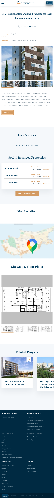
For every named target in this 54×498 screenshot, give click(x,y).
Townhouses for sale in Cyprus (35, 426)
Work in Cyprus (31, 440)
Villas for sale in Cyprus (33, 423)
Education (4, 480)
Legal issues (4, 440)
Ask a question (31, 468)
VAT (2, 443)
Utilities (3, 452)
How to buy (4, 437)
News (3, 489)
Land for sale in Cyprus (33, 429)
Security (3, 477)
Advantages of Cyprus (7, 465)
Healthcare (4, 483)
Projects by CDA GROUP (8, 417)
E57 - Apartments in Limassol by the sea (14, 383)
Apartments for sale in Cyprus (35, 420)
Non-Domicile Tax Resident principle (11, 457)
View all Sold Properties (26, 193)
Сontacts (29, 465)
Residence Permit (32, 437)
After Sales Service (6, 454)
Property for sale (31, 417)
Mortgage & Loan (6, 449)
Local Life (4, 471)
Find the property (31, 471)
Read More (7, 112)
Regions (3, 474)
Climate (3, 468)
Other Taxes (4, 446)
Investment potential (7, 486)
